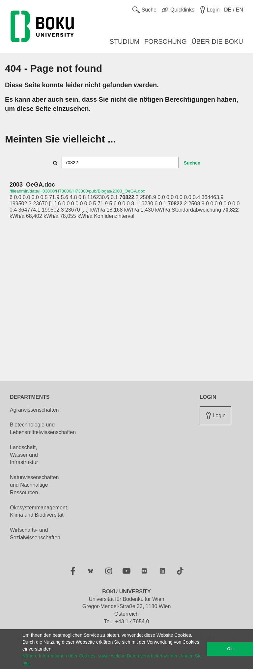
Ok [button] (230, 649)
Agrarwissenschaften (34, 410)
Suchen (192, 163)
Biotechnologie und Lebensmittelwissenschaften (43, 428)
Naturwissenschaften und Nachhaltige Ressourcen (34, 485)
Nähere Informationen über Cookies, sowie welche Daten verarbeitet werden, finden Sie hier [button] (112, 659)
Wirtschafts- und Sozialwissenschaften (35, 533)
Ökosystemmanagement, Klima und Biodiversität (39, 511)
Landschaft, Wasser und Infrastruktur (24, 455)
